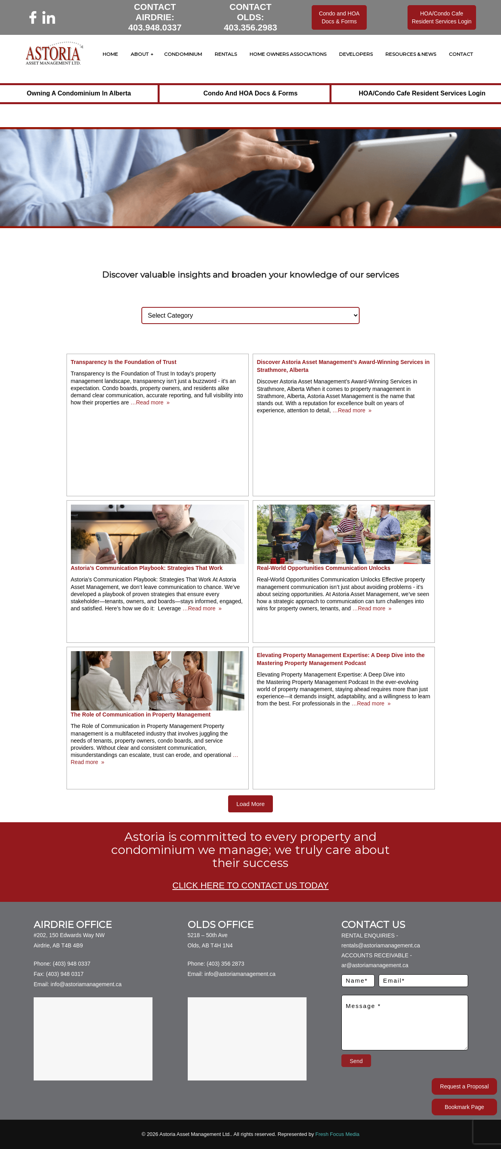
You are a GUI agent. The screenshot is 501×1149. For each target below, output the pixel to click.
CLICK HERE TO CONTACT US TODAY (250, 885)
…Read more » (149, 402)
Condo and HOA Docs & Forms (251, 93)
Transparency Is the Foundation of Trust (124, 362)
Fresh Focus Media (337, 1134)
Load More (250, 803)
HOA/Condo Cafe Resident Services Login (422, 93)
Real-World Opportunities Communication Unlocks (324, 568)
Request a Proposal (464, 1086)
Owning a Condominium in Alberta (79, 93)
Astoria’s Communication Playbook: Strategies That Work (147, 568)
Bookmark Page (464, 1107)
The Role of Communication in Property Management (141, 714)
